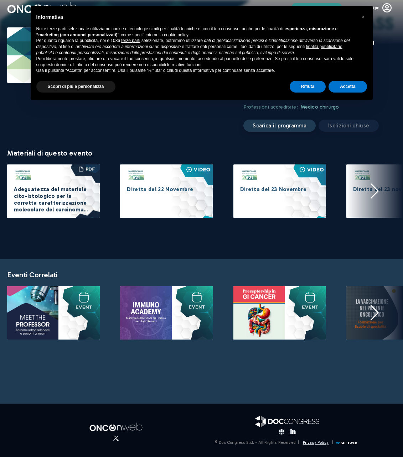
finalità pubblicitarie (324, 46)
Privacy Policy (316, 442)
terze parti (130, 40)
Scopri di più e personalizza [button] (76, 86)
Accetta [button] (347, 86)
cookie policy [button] (176, 34)
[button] (374, 191)
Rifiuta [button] (307, 86)
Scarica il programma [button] (279, 125)
